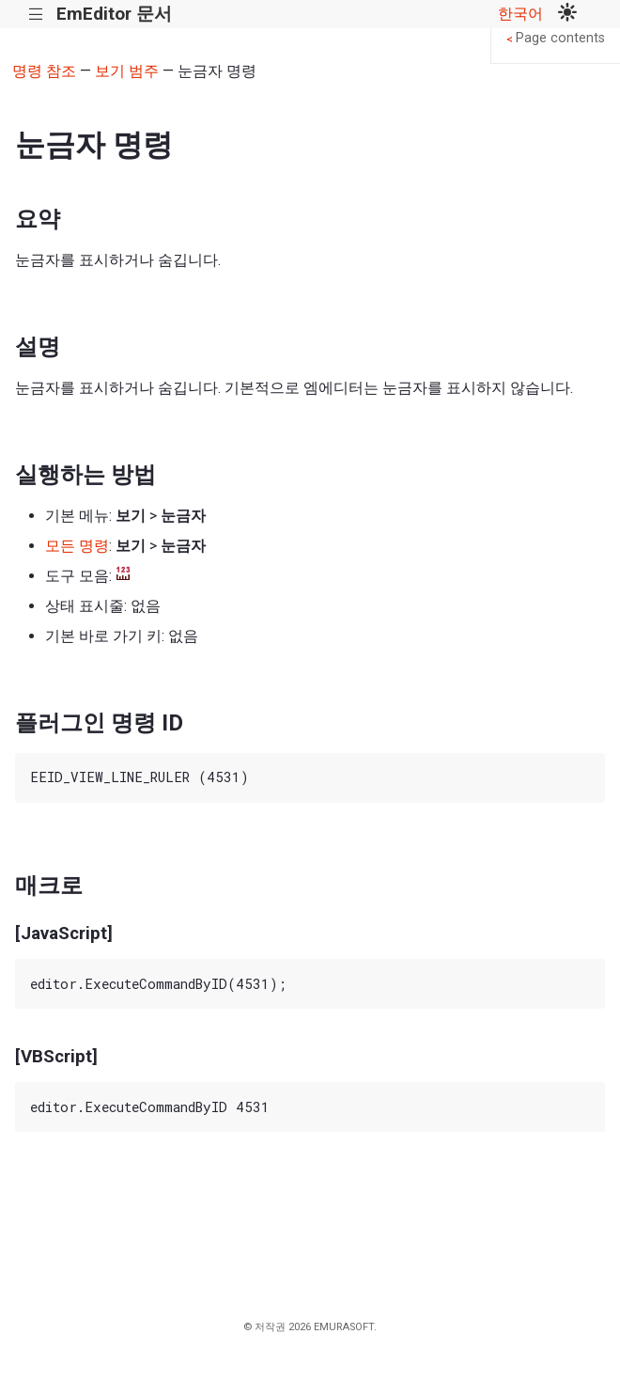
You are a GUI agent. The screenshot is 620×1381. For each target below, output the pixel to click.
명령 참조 (44, 71)
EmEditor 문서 (114, 13)
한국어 (520, 14)
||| (36, 15)
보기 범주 (127, 71)
